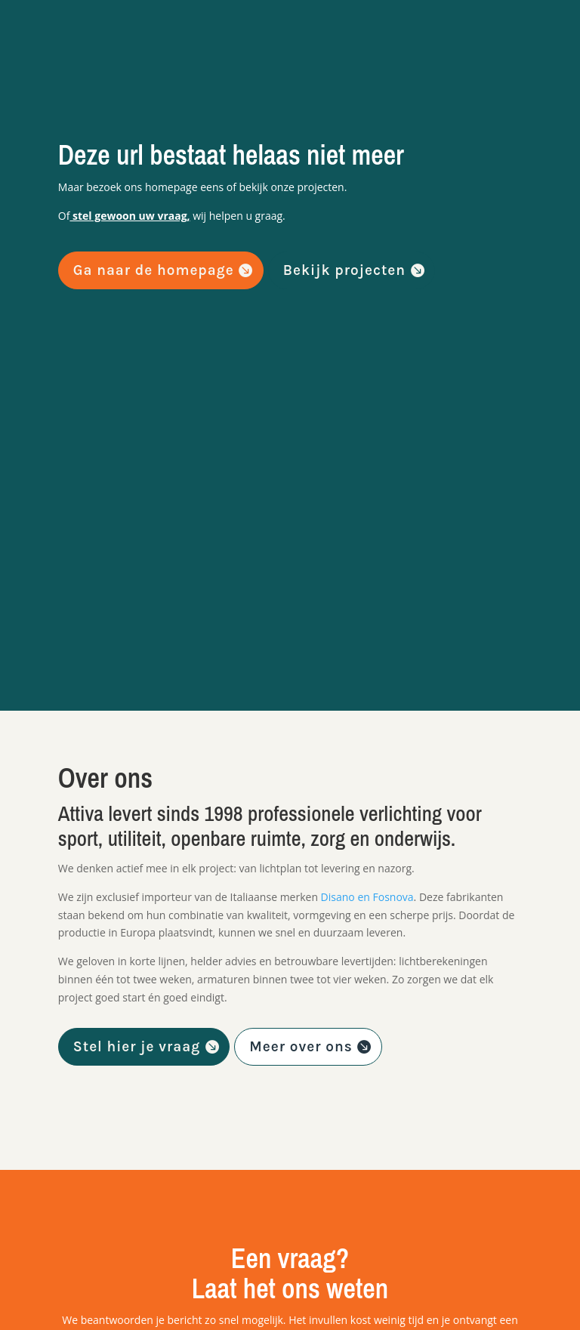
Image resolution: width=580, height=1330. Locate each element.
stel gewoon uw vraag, (129, 215)
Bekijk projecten (344, 270)
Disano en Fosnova (367, 897)
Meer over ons (300, 1046)
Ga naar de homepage (153, 270)
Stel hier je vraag (136, 1046)
